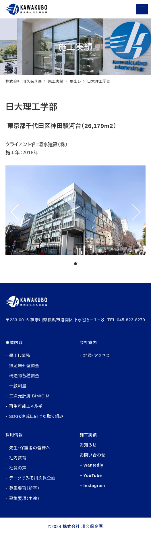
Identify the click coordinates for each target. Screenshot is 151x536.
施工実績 (88, 435)
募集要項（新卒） (24, 488)
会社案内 (88, 342)
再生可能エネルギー (28, 406)
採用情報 (14, 435)
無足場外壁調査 (24, 365)
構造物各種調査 (24, 375)
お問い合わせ (92, 455)
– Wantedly (91, 465)
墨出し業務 (19, 355)
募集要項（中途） (24, 498)
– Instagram (92, 485)
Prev (11, 210)
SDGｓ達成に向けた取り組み (36, 416)
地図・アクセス (96, 355)
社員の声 (17, 468)
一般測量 (17, 386)
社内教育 (17, 458)
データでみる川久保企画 (32, 478)
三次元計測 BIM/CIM (29, 396)
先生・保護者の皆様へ (29, 448)
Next (139, 210)
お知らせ (88, 445)
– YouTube (91, 475)
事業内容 (14, 342)
